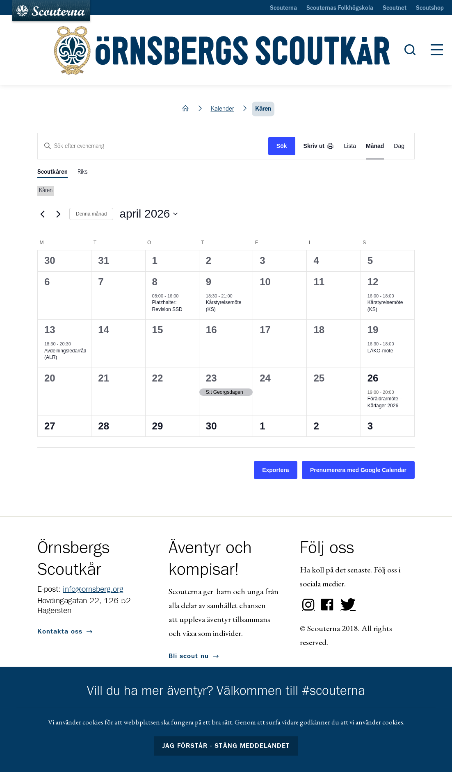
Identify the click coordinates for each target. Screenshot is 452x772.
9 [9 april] (208, 281)
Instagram (308, 605)
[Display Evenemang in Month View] (375, 146)
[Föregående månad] (42, 214)
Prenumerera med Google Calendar (358, 470)
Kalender (222, 109)
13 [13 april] (49, 329)
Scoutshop (430, 8)
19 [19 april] (373, 329)
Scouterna (283, 8)
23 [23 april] (211, 378)
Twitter (346, 605)
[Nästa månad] (58, 214)
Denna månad (91, 214)
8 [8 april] (155, 281)
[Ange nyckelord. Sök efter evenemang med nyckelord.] (153, 146)
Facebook (327, 605)
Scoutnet (394, 8)
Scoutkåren (52, 172)
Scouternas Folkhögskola (339, 8)
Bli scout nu (189, 656)
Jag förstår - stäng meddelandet (226, 745)
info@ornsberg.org (93, 589)
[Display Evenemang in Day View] (399, 146)
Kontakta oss (59, 631)
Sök (281, 146)
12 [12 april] (373, 281)
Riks (82, 172)
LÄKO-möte (380, 351)
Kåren (46, 190)
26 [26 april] (373, 378)
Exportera (275, 470)
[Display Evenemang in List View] (350, 146)
